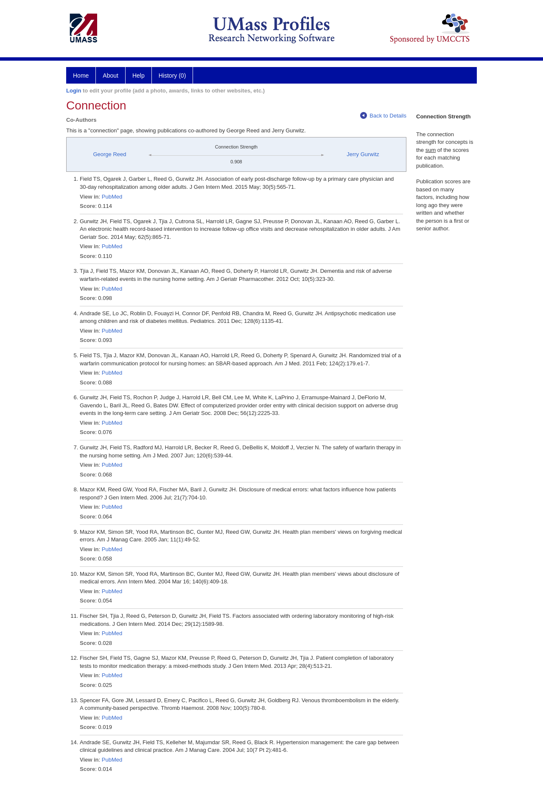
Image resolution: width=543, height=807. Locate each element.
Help (138, 75)
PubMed (112, 196)
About (110, 75)
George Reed (109, 154)
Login (73, 90)
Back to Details (383, 115)
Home (81, 75)
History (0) (172, 75)
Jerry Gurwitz (363, 154)
